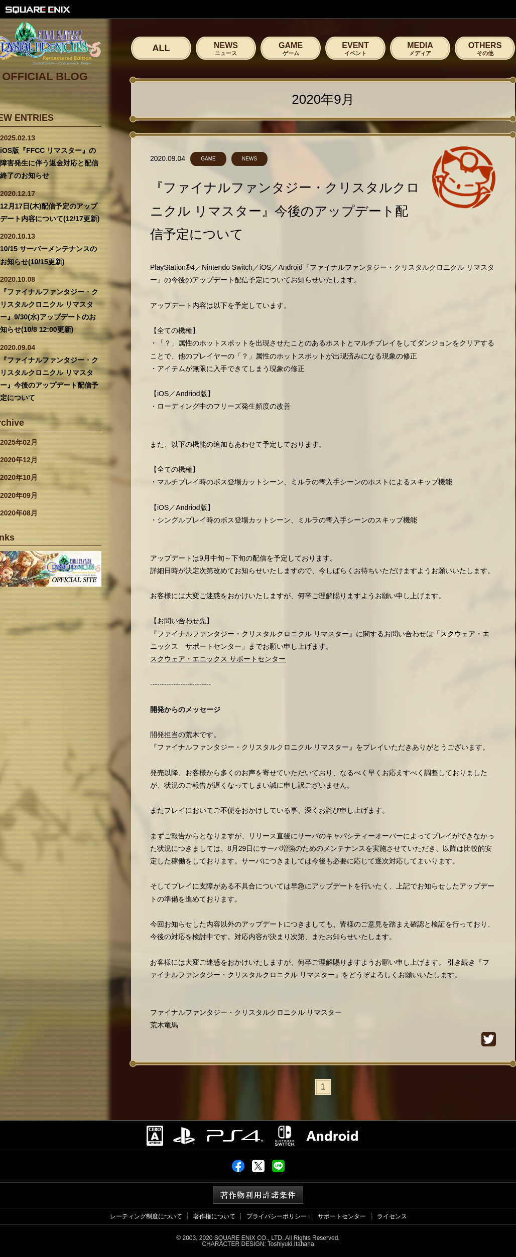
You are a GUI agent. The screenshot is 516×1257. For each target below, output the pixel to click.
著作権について (214, 1216)
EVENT (355, 48)
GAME (291, 48)
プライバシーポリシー (276, 1216)
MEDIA (420, 48)
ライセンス (392, 1216)
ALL (161, 48)
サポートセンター (342, 1216)
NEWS (226, 48)
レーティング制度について (146, 1216)
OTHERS (485, 48)
